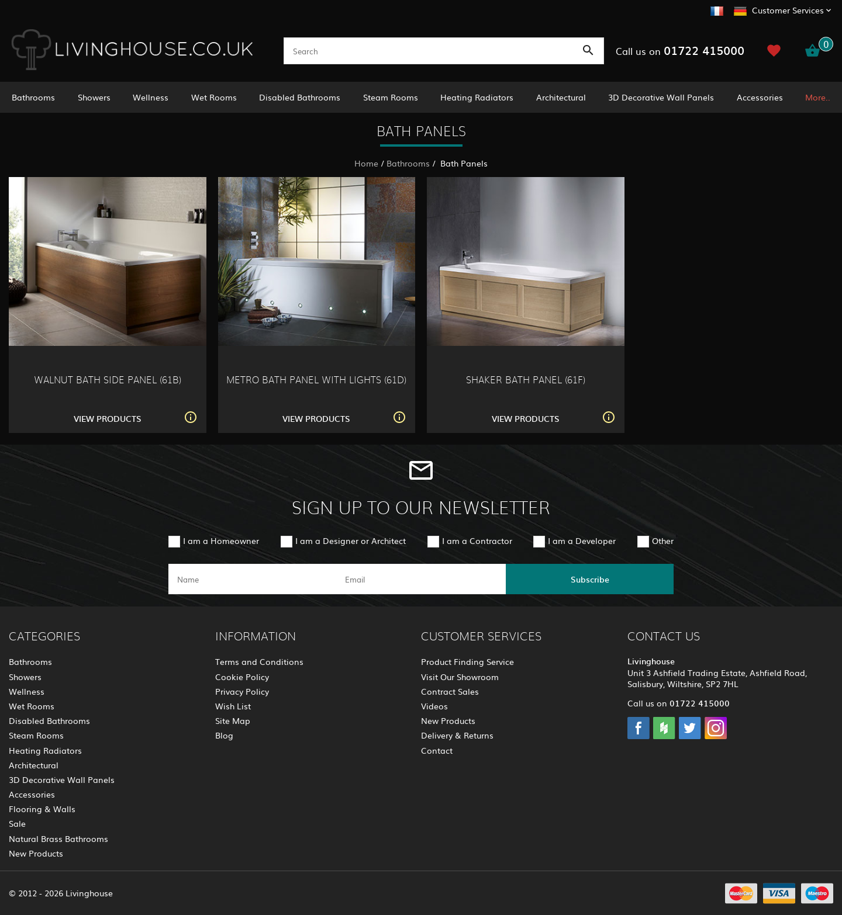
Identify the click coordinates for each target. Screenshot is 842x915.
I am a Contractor (477, 540)
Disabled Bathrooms (299, 97)
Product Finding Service (467, 661)
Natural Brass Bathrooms (58, 838)
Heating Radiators (476, 97)
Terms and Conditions (259, 661)
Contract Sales (450, 691)
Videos (434, 706)
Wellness (150, 97)
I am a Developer (582, 540)
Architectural (561, 97)
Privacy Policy (242, 691)
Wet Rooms (214, 97)
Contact (437, 750)
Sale (17, 823)
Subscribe (590, 579)
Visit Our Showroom (460, 676)
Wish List (233, 706)
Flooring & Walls (42, 809)
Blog (224, 735)
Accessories (760, 97)
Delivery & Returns (457, 735)
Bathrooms (33, 97)
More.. (817, 97)
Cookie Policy (242, 676)
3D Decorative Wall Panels (661, 97)
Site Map (232, 720)
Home (366, 163)
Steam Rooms (390, 97)
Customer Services (788, 10)
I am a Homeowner (221, 540)
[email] (420, 579)
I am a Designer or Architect (350, 540)
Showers (94, 97)
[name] (252, 579)
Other (663, 540)
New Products (36, 853)
